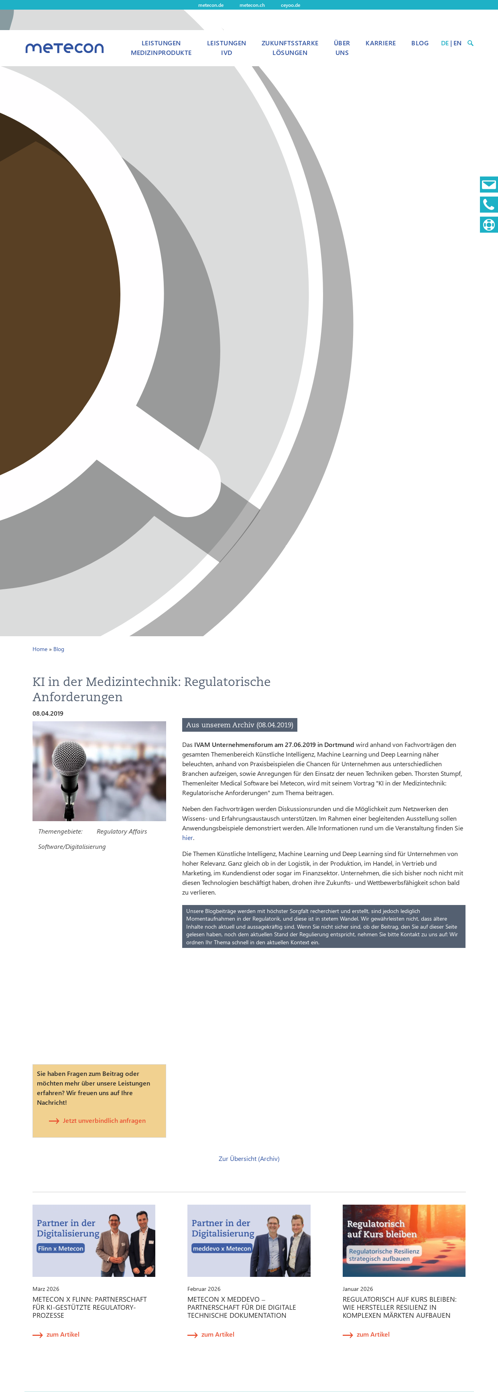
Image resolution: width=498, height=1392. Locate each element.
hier (187, 837)
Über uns (342, 48)
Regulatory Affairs (122, 831)
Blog (420, 43)
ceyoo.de (290, 5)
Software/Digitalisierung (72, 846)
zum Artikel (63, 1334)
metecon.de (211, 5)
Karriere (381, 43)
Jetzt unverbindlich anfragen (104, 1120)
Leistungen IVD (226, 48)
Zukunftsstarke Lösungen (290, 48)
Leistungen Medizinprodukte (161, 48)
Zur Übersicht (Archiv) (249, 1158)
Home (40, 649)
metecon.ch (252, 5)
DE (445, 43)
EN (457, 43)
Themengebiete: (60, 831)
